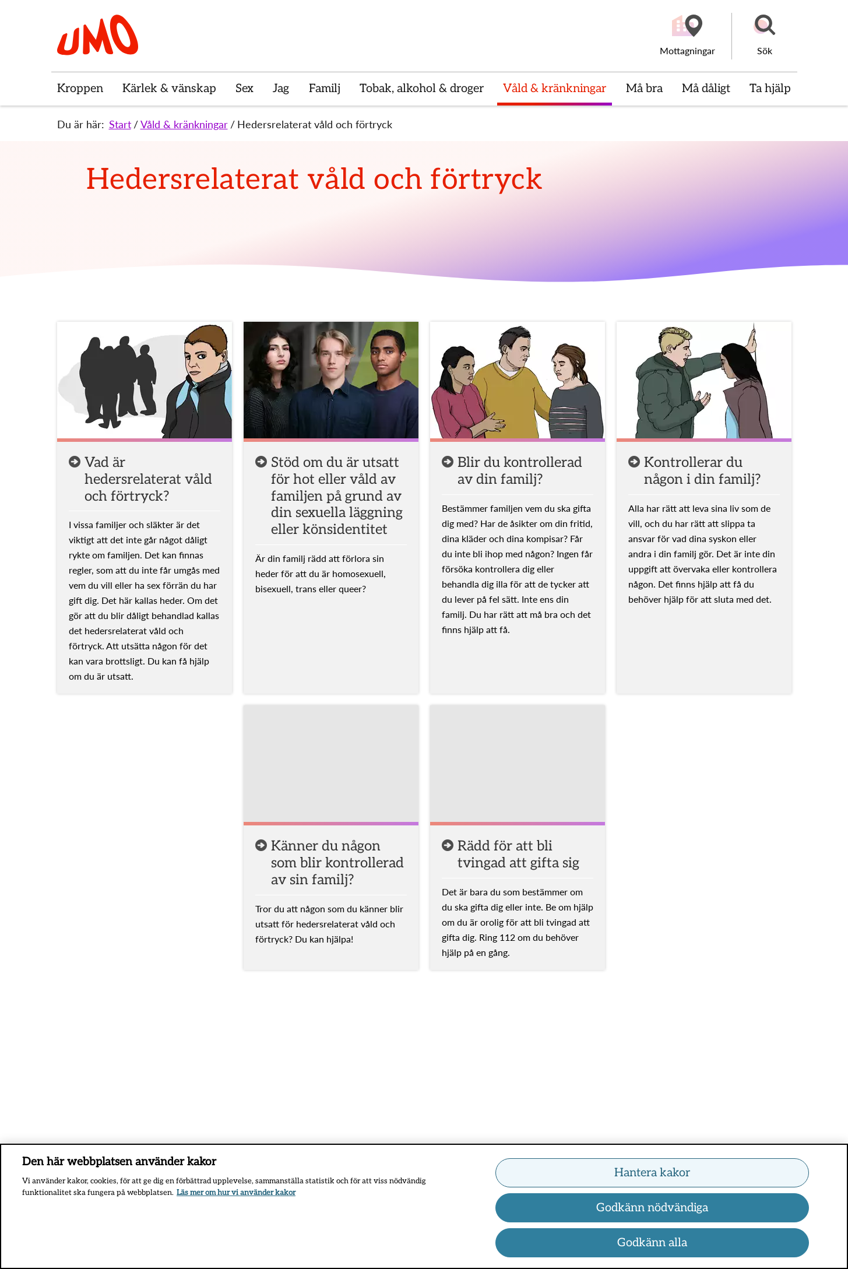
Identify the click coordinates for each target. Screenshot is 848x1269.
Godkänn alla (652, 1245)
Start (120, 124)
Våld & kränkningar (184, 124)
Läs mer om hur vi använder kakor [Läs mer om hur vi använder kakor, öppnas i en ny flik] (236, 1193)
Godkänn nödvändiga (652, 1210)
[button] (764, 36)
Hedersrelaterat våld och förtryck (314, 124)
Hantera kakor (652, 1175)
